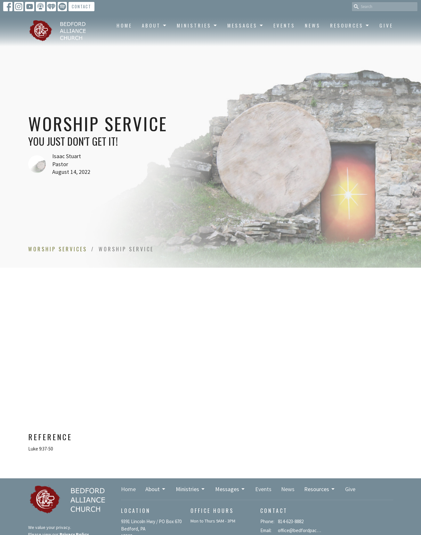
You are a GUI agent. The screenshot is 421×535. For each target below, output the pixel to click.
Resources (350, 25)
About (154, 25)
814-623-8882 (291, 521)
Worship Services (57, 249)
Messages (245, 25)
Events (284, 25)
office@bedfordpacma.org (301, 530)
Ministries (197, 25)
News (312, 25)
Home (124, 25)
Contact (81, 6)
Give (386, 25)
